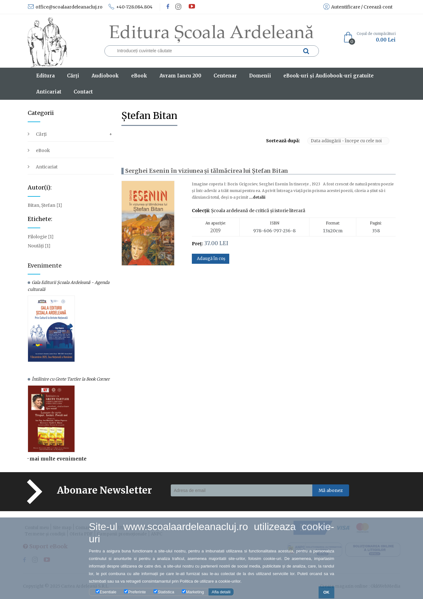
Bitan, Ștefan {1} (45, 205)
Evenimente (45, 265)
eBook (43, 150)
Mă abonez (331, 490)
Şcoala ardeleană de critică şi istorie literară (258, 210)
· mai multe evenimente (57, 459)
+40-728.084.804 (130, 7)
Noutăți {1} (39, 246)
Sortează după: (283, 141)
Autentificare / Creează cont (357, 7)
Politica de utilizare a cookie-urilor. (211, 581)
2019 (215, 231)
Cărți (41, 134)
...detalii (256, 197)
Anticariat (47, 167)
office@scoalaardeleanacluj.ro (65, 7)
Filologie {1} (41, 237)
